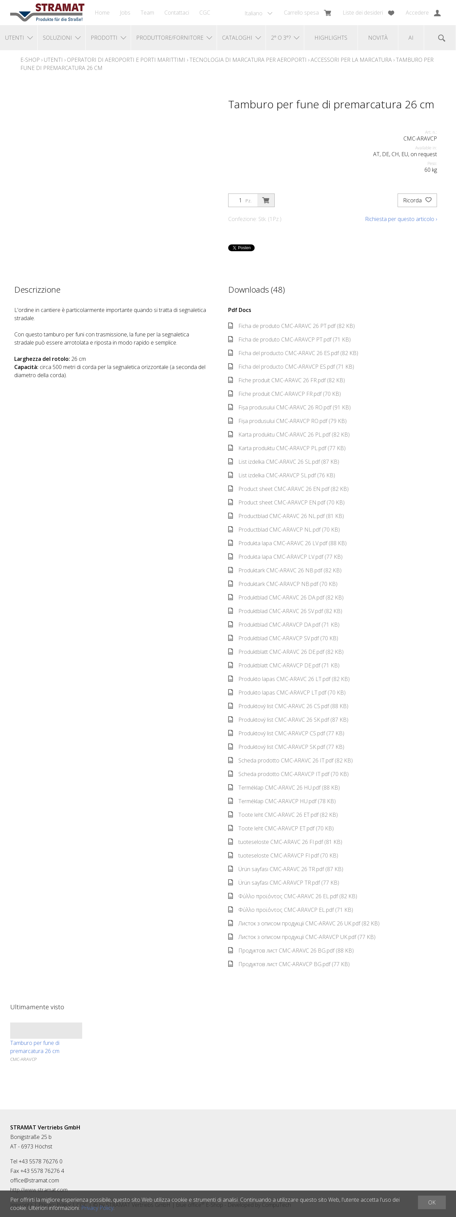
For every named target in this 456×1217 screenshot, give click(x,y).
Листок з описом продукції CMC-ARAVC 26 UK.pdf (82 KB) (304, 923)
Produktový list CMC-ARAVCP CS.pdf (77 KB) (286, 733)
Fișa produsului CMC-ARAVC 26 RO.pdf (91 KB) (289, 407)
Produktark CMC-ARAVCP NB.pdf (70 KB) (283, 584)
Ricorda (417, 200)
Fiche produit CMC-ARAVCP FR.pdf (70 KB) (284, 394)
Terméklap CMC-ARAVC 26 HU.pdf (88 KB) (284, 787)
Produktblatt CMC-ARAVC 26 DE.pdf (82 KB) (286, 652)
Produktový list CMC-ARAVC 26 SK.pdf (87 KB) (288, 719)
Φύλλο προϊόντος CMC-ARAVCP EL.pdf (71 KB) (290, 910)
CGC (204, 12)
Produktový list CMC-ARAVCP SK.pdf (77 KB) (286, 747)
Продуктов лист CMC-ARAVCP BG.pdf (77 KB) (289, 964)
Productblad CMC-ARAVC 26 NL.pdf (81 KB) (286, 516)
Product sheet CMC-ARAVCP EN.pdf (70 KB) (286, 502)
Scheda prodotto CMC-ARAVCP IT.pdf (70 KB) (288, 774)
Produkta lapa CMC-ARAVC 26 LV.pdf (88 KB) (287, 543)
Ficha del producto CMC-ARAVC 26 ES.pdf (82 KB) (293, 353)
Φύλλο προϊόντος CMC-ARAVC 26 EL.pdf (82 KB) (292, 896)
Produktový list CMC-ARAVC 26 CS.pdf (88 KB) (288, 706)
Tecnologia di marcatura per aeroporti (248, 59)
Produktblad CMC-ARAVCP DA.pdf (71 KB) (284, 624)
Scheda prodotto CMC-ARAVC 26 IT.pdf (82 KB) (290, 760)
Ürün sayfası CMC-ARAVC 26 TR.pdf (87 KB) (285, 869)
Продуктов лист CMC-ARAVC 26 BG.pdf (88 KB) (291, 950)
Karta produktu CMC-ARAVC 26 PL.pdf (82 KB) (289, 434)
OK (432, 1202)
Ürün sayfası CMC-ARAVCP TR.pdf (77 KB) (283, 882)
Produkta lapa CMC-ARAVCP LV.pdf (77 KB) (285, 556)
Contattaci (176, 12)
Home (102, 12)
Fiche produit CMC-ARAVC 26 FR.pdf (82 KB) (286, 380)
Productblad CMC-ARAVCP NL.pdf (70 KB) (284, 529)
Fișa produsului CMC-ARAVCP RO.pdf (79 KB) (287, 421)
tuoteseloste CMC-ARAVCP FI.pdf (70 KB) (283, 855)
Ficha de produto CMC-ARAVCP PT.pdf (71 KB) (289, 339)
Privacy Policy (97, 1208)
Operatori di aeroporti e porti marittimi (126, 59)
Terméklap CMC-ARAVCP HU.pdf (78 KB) (282, 801)
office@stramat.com (34, 1180)
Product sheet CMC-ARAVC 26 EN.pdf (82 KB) (288, 489)
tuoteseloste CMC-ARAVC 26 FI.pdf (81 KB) (285, 842)
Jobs (125, 12)
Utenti (53, 59)
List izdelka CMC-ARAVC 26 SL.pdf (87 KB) (283, 461)
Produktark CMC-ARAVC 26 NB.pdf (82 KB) (285, 570)
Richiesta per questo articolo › (401, 219)
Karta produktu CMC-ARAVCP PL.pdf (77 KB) (287, 448)
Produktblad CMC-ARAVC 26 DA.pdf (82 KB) (286, 597)
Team (147, 12)
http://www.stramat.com (39, 1190)
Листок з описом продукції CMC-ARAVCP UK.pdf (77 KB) (302, 937)
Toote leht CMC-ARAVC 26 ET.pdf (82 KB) (283, 814)
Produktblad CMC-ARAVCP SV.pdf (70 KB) (283, 638)
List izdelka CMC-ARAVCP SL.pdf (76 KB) (281, 475)
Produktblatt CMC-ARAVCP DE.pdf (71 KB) (284, 665)
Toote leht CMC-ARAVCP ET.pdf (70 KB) (281, 828)
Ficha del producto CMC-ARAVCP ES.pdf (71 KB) (291, 366)
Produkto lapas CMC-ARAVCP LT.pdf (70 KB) (287, 692)
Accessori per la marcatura (351, 59)
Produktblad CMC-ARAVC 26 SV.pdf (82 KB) (285, 611)
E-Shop (30, 59)
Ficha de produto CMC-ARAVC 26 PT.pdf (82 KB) (291, 326)
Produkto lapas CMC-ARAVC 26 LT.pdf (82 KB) (289, 679)
